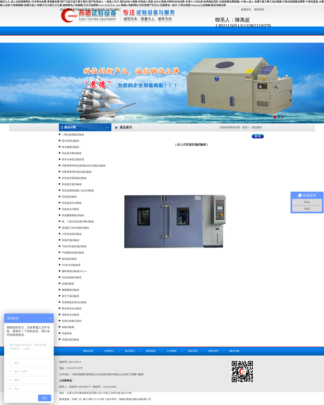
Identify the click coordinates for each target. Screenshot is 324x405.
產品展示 (122, 37)
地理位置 (252, 37)
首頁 (244, 127)
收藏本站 (246, 9)
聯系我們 (259, 9)
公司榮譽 (172, 351)
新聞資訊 (148, 37)
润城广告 (77, 399)
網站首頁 (70, 37)
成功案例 (200, 37)
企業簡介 (96, 37)
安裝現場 (174, 37)
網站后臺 (234, 351)
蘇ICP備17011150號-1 (94, 399)
